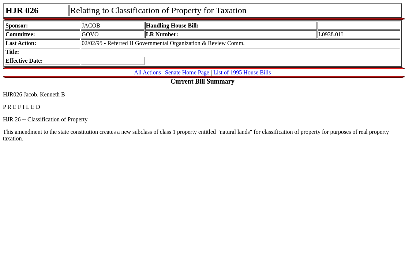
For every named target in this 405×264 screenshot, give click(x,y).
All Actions (147, 72)
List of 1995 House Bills (242, 72)
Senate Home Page (187, 72)
